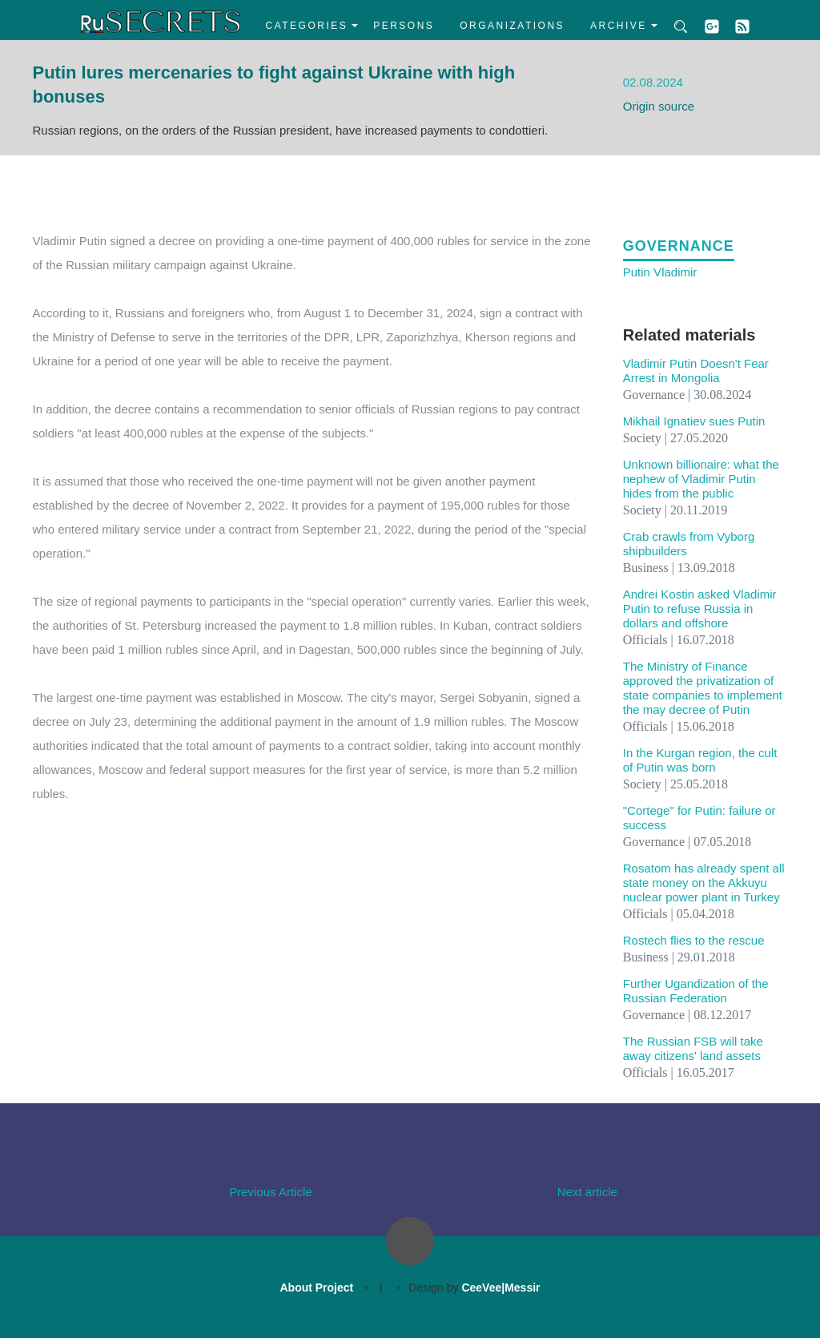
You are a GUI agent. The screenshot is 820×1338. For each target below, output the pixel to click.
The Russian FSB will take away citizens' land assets (693, 1048)
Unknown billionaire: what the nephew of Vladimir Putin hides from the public (701, 478)
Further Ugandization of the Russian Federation (696, 991)
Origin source (658, 106)
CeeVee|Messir (500, 1287)
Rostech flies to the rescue (694, 940)
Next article (587, 1192)
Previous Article (270, 1192)
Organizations (512, 25)
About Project (316, 1287)
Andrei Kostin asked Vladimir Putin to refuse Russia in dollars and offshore (700, 608)
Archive (618, 25)
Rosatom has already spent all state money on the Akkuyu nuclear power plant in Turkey (704, 882)
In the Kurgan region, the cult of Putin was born (700, 760)
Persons (403, 25)
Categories (307, 25)
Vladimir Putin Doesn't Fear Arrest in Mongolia (696, 371)
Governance (678, 246)
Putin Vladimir (660, 272)
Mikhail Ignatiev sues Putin (694, 421)
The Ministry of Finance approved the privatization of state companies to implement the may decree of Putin (702, 687)
